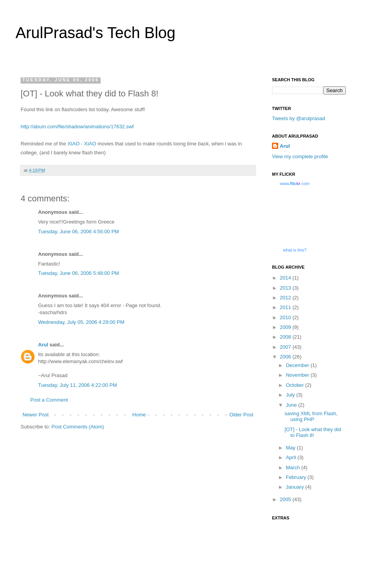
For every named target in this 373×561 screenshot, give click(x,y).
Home (139, 415)
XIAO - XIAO (82, 144)
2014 (286, 278)
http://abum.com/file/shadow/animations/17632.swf (77, 126)
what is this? (295, 250)
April (292, 457)
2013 (286, 288)
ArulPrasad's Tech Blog (96, 32)
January (295, 487)
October (295, 385)
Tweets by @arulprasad (298, 118)
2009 (286, 327)
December (298, 365)
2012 (286, 298)
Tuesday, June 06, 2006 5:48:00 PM (78, 273)
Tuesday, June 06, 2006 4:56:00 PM (78, 231)
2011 (286, 307)
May (291, 448)
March (294, 467)
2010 (286, 317)
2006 (286, 357)
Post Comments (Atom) (78, 427)
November (298, 375)
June (292, 405)
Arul (43, 345)
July (291, 395)
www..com (294, 183)
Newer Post (36, 415)
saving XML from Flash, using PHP (310, 417)
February (297, 477)
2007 (286, 347)
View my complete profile (300, 156)
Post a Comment (49, 400)
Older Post (241, 415)
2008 (286, 337)
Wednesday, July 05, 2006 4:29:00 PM (81, 322)
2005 (286, 499)
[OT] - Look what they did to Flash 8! (312, 432)
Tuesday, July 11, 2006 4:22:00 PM (77, 385)
